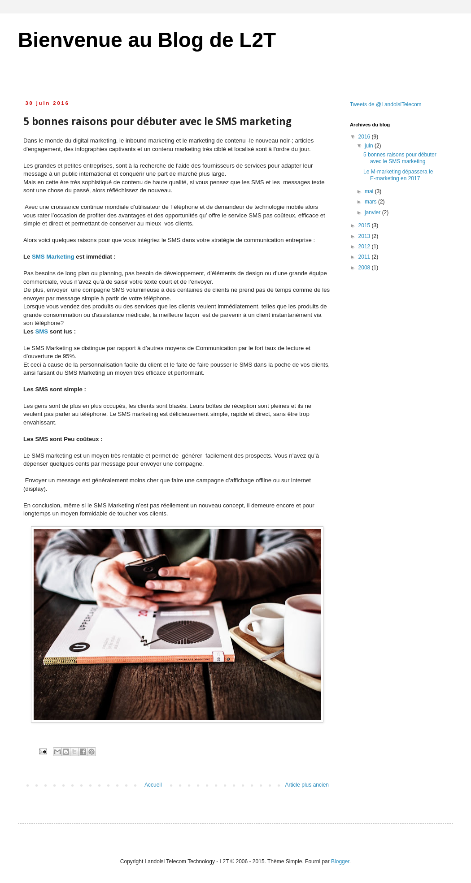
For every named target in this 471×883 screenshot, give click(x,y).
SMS (41, 331)
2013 (365, 236)
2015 (365, 225)
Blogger (340, 861)
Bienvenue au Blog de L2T (147, 40)
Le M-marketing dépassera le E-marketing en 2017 (398, 175)
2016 (365, 137)
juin (370, 146)
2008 (365, 267)
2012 (365, 246)
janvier (373, 212)
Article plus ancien (307, 785)
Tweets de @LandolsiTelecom (386, 104)
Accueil (153, 785)
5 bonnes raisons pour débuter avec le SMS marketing (399, 157)
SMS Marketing (53, 256)
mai (370, 191)
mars (371, 202)
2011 (365, 257)
